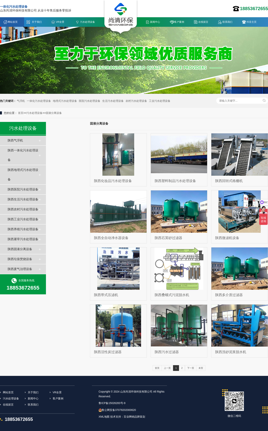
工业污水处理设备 (159, 100)
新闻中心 (155, 21)
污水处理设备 (87, 21)
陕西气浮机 (15, 140)
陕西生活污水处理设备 (23, 199)
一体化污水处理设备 (39, 100)
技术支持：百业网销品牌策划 (127, 416)
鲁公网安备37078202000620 (119, 409)
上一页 (167, 368)
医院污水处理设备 (89, 100)
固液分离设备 (54, 112)
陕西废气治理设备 (20, 269)
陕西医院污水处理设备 (23, 189)
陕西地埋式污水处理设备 (23, 174)
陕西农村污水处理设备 (23, 209)
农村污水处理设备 (136, 100)
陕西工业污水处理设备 (23, 219)
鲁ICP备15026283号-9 (112, 403)
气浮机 (21, 100)
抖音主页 (252, 21)
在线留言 (203, 21)
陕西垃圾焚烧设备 (20, 259)
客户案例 (179, 21)
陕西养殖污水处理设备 (23, 229)
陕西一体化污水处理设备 (23, 155)
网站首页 (13, 21)
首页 (20, 112)
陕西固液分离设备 (20, 249)
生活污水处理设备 (113, 100)
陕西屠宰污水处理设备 (23, 239)
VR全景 (60, 21)
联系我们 (227, 21)
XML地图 (104, 416)
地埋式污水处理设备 (65, 100)
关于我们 (37, 21)
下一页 (190, 368)
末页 (201, 368)
